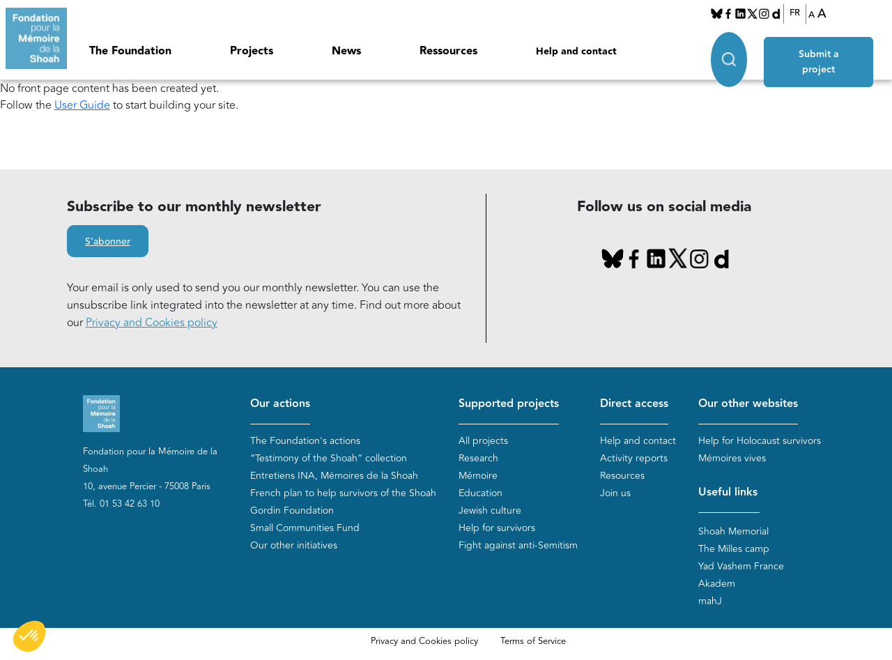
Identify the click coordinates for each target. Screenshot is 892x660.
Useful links (728, 492)
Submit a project (820, 49)
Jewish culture (490, 510)
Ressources (448, 51)
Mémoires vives (732, 458)
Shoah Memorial (733, 531)
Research (478, 458)
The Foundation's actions (305, 440)
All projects (483, 440)
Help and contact (576, 51)
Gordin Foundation (292, 510)
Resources (622, 475)
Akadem (716, 583)
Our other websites (748, 404)
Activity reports (634, 458)
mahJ (710, 601)
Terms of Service (533, 641)
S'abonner (107, 242)
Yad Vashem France (741, 566)
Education (480, 493)
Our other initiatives (293, 545)
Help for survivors (497, 528)
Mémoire (478, 475)
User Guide (82, 105)
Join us (615, 493)
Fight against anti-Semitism (518, 545)
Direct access (634, 404)
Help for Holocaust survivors (759, 440)
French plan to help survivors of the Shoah (343, 493)
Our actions (280, 404)
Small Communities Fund (305, 528)
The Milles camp (733, 549)
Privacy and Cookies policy (151, 322)
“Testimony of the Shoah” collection (328, 458)
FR (795, 13)
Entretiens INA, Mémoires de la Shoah (334, 475)
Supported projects (509, 404)
